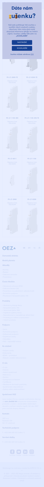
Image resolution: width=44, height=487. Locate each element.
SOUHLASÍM (22, 48)
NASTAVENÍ (22, 42)
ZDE (32, 54)
